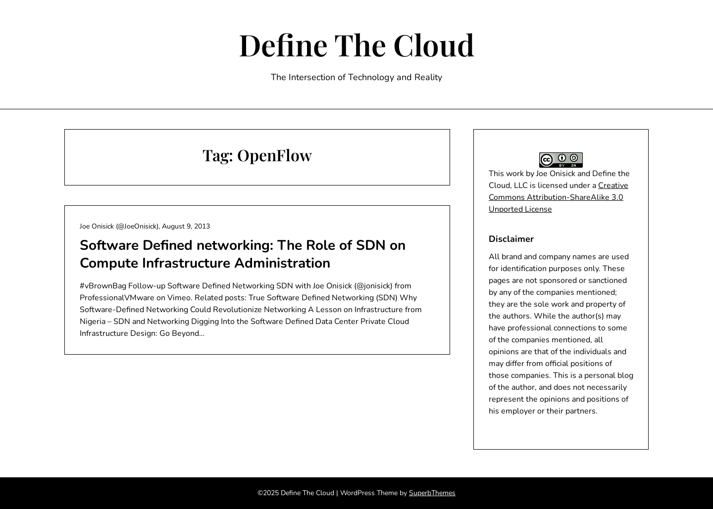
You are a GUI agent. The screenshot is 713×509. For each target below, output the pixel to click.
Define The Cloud (357, 44)
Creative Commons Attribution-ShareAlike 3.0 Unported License (558, 197)
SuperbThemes (432, 493)
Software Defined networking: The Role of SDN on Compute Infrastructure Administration (243, 254)
